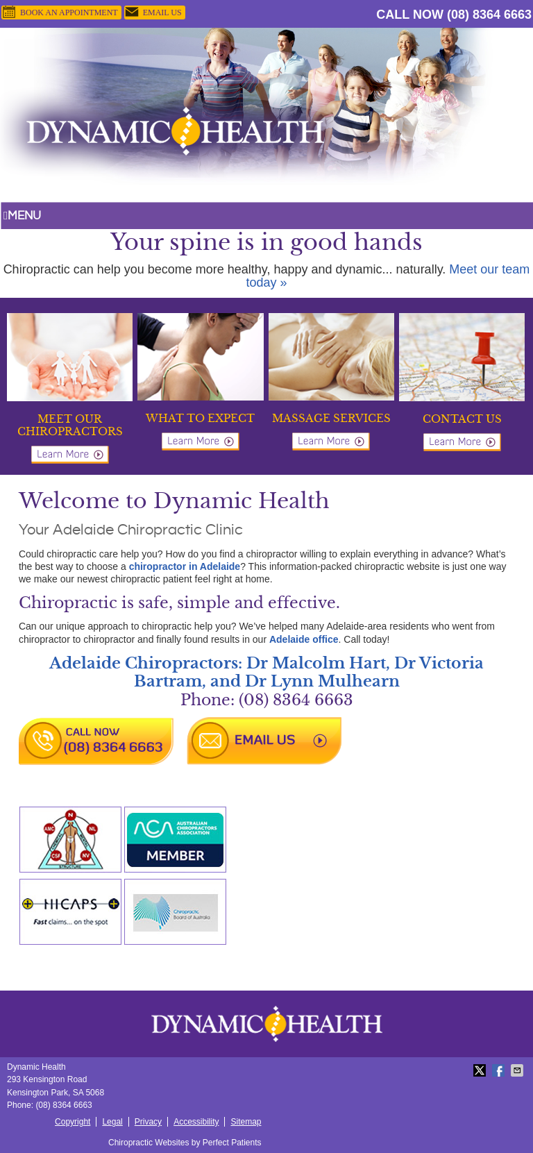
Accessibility (196, 1122)
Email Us (153, 12)
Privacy (148, 1122)
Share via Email (518, 1070)
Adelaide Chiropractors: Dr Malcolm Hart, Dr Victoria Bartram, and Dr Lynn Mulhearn (266, 672)
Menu (22, 216)
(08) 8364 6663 (489, 15)
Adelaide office (304, 639)
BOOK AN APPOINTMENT (59, 12)
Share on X (481, 1070)
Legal (112, 1122)
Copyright (72, 1122)
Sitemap (245, 1122)
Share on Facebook (499, 1070)
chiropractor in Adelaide (185, 566)
